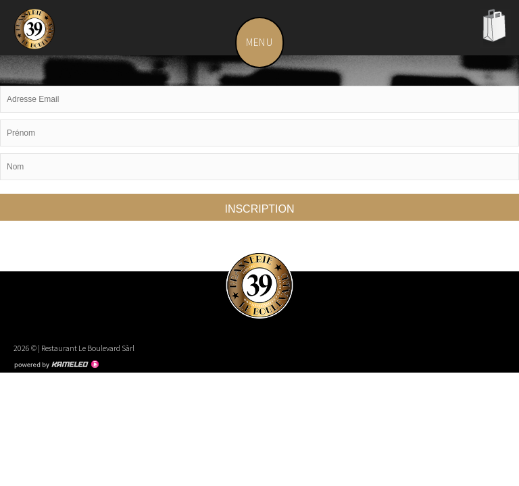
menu (265, 42)
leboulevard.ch (37, 34)
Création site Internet (56, 364)
